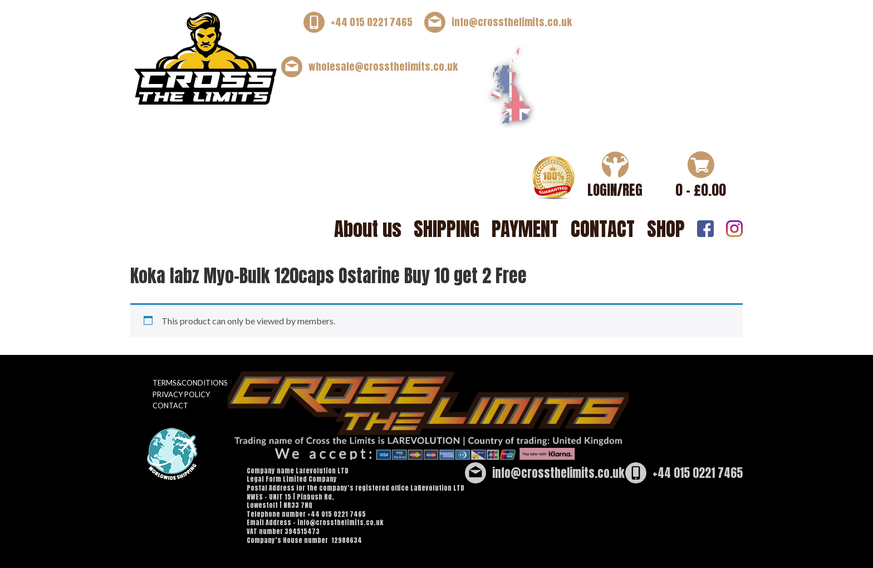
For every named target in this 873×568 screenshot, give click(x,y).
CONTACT (603, 229)
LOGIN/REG (615, 190)
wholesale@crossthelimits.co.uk (383, 66)
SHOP (666, 229)
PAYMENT (525, 229)
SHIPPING (446, 229)
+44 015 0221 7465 (372, 21)
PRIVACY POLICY (181, 394)
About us (367, 229)
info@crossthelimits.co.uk (512, 21)
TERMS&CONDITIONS (190, 382)
